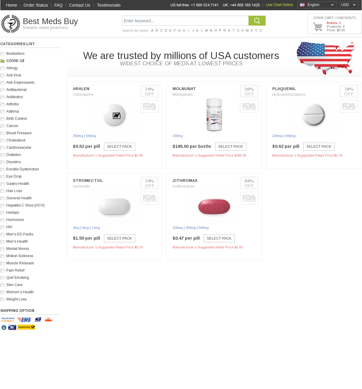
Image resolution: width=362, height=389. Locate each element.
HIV (9, 227)
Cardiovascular (18, 147)
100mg (178, 227)
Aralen (81, 88)
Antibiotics (14, 97)
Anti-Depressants (20, 82)
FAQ (59, 5)
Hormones (15, 220)
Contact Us (79, 5)
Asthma (12, 111)
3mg (76, 227)
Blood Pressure (19, 133)
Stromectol (88, 180)
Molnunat (184, 88)
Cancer (12, 126)
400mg (290, 136)
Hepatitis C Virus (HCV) (25, 205)
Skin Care (14, 285)
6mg (85, 227)
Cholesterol (15, 140)
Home (11, 5)
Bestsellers (15, 53)
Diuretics (13, 162)
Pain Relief (15, 270)
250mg (78, 136)
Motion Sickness (19, 256)
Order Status (35, 5)
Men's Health (17, 241)
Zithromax (185, 180)
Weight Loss (16, 299)
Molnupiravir (183, 94)
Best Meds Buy (50, 21)
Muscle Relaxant (20, 263)
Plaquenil (284, 88)
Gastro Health (17, 184)
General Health (19, 198)
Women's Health (20, 292)
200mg (178, 136)
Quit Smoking (17, 277)
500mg (91, 136)
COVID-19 (15, 61)
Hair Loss (14, 191)
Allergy (12, 68)
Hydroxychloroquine (288, 94)
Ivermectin (81, 186)
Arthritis (12, 104)
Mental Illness (17, 249)
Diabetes (13, 155)
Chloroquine (83, 94)
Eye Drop (13, 176)
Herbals (12, 212)
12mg (96, 227)
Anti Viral (13, 75)
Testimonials (109, 5)
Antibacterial (16, 90)
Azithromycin (183, 186)
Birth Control (16, 119)
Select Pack (119, 147)
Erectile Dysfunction (22, 169)
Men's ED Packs (19, 234)
